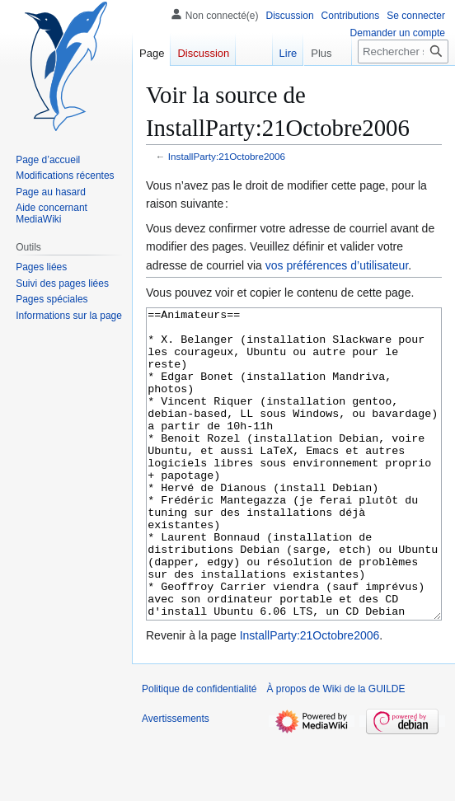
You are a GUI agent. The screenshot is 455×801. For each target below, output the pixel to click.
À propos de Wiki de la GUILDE (335, 750)
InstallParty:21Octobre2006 (226, 156)
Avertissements (175, 780)
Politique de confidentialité (199, 750)
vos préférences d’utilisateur (337, 265)
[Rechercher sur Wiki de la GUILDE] (403, 51)
